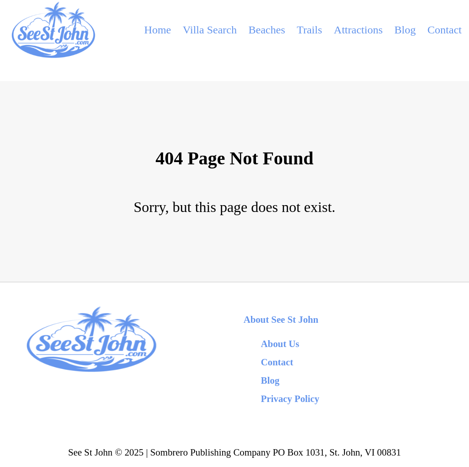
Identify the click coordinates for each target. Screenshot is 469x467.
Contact (444, 30)
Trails (309, 30)
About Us (280, 343)
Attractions (358, 30)
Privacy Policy (290, 398)
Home (157, 30)
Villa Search (210, 30)
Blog (405, 30)
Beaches (267, 30)
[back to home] (52, 29)
